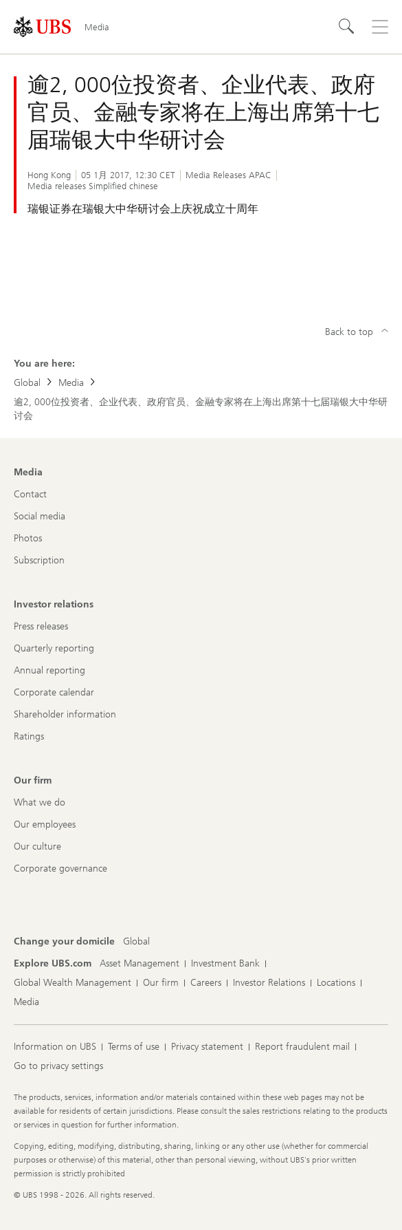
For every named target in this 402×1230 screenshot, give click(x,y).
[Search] (347, 27)
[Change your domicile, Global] (136, 942)
